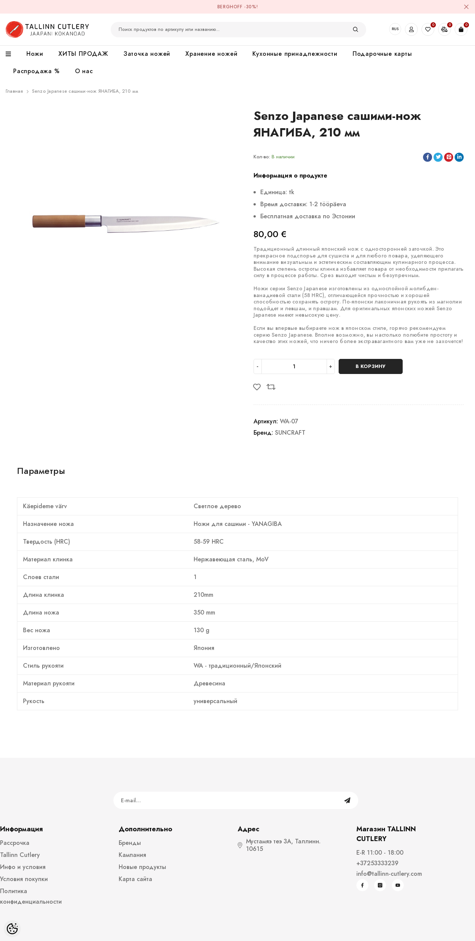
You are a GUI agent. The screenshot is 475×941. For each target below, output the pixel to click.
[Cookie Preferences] (12, 928)
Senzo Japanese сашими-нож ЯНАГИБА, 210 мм (85, 91)
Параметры (41, 470)
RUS (395, 29)
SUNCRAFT (290, 432)
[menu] (12, 54)
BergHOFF (230, 6)
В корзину (370, 366)
